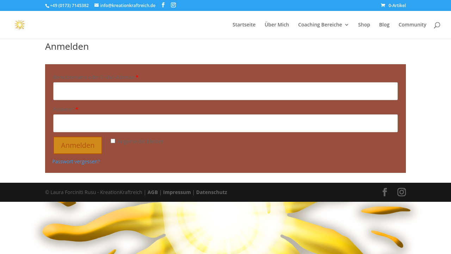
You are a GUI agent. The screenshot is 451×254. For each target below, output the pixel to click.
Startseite (244, 25)
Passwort (65, 109)
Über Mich (277, 25)
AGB (152, 192)
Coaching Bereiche (320, 25)
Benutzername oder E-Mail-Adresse (95, 77)
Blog (384, 25)
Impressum (177, 192)
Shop (364, 25)
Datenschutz (211, 192)
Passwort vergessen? (76, 161)
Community (412, 25)
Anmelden (77, 145)
